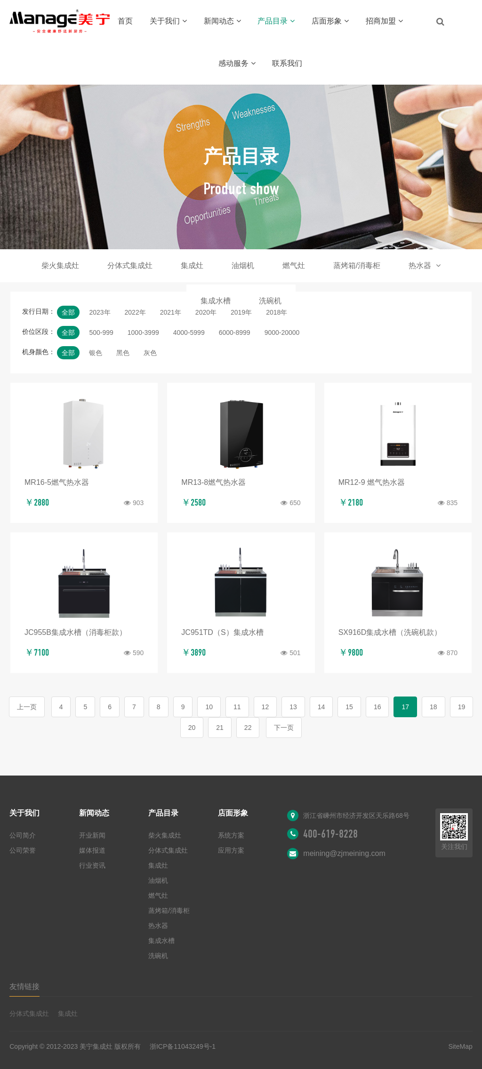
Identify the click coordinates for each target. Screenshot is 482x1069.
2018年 (276, 312)
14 (321, 707)
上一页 (27, 707)
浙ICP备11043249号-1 (183, 1046)
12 (265, 707)
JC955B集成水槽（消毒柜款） (75, 632)
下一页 (284, 727)
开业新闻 (92, 835)
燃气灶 (293, 265)
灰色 (150, 352)
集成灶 (192, 265)
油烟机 (243, 265)
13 (293, 707)
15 (349, 707)
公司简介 (22, 835)
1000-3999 (143, 332)
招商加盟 (384, 21)
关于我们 (168, 21)
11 (237, 707)
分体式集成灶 (130, 265)
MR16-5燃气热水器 (56, 482)
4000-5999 (189, 332)
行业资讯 (92, 865)
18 (433, 707)
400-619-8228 (330, 834)
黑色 (122, 352)
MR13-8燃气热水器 (213, 482)
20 (192, 727)
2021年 (170, 312)
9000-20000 (282, 332)
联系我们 (287, 63)
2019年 (241, 312)
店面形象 (330, 21)
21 (220, 727)
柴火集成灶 (60, 265)
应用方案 (231, 850)
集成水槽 (216, 301)
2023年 (99, 312)
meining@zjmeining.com (344, 853)
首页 (125, 21)
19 (462, 707)
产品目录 (276, 21)
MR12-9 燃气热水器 (371, 482)
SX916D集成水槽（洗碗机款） (390, 632)
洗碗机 (270, 301)
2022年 (135, 312)
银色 (95, 352)
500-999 (101, 332)
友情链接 (24, 986)
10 (209, 707)
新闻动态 (222, 21)
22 (248, 727)
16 (377, 707)
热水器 (425, 265)
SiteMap (460, 1046)
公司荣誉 (22, 850)
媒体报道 (92, 850)
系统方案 (231, 835)
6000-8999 (234, 332)
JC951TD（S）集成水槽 (222, 632)
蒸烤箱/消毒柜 (356, 265)
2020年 (206, 312)
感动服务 (237, 63)
